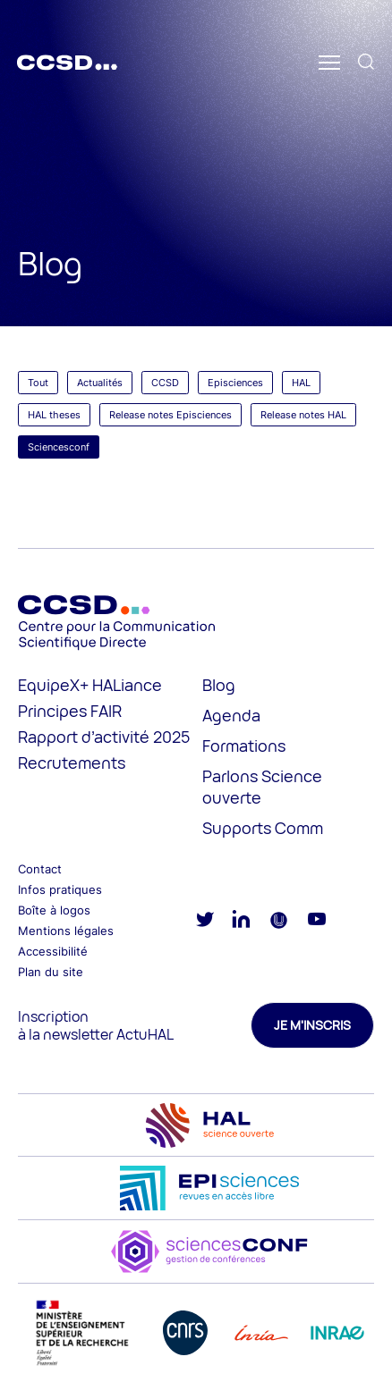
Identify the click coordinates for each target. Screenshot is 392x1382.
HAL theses (54, 415)
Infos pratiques (60, 889)
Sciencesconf (58, 447)
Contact (40, 869)
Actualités (100, 382)
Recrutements (71, 762)
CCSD (165, 382)
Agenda (231, 715)
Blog (218, 684)
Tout (38, 382)
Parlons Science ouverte (262, 786)
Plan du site (50, 972)
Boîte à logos (54, 910)
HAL (301, 382)
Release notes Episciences (170, 415)
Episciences (235, 382)
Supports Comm (262, 827)
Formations (243, 745)
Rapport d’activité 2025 (104, 736)
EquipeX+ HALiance (90, 684)
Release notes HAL (303, 415)
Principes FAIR (70, 710)
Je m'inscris (312, 1024)
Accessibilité (53, 951)
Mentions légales (66, 930)
